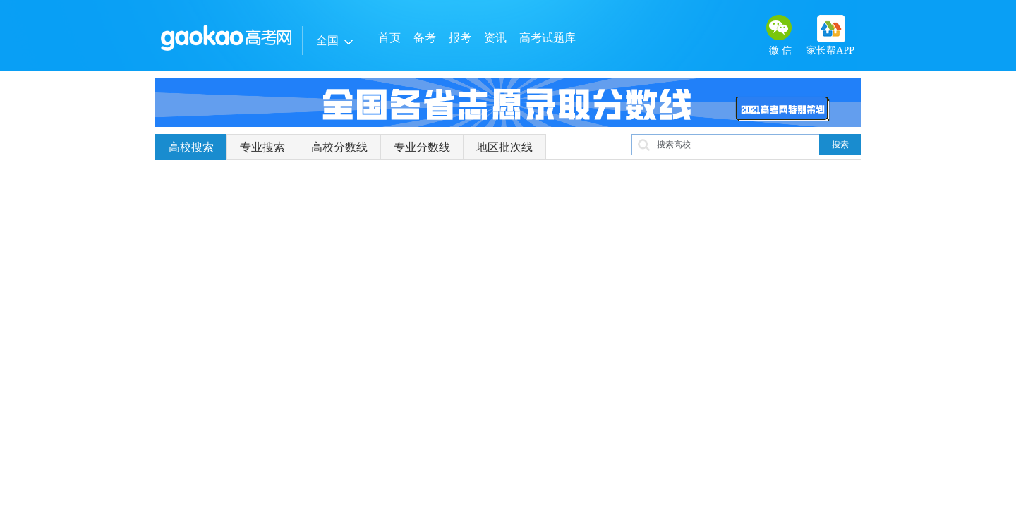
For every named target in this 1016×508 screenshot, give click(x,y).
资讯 (495, 38)
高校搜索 (191, 147)
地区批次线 (504, 147)
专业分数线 (422, 147)
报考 (460, 38)
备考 (424, 38)
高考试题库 (547, 38)
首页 (389, 38)
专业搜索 (262, 147)
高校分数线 (339, 147)
